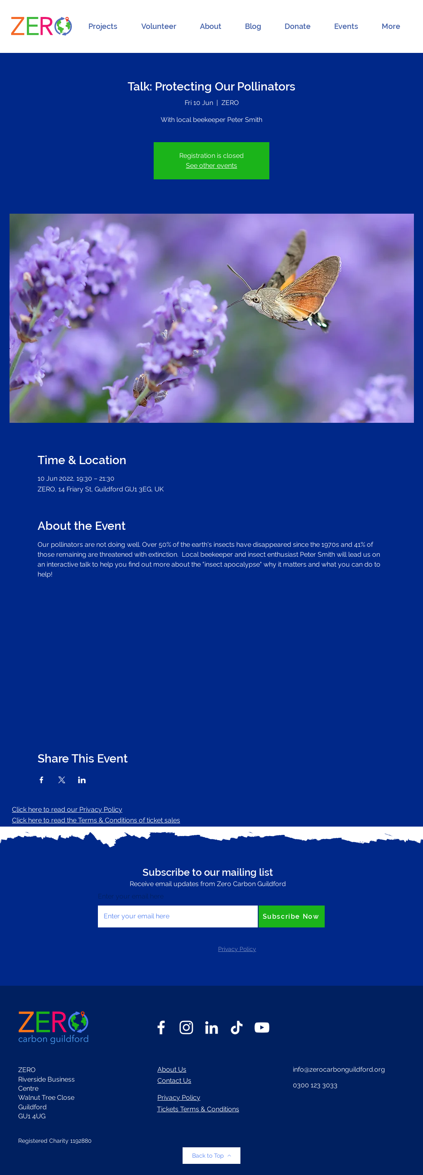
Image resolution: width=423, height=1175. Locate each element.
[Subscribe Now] (292, 916)
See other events (211, 165)
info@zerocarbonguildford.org (339, 1069)
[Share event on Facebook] (41, 780)
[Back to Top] (211, 1155)
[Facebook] (161, 1027)
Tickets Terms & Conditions (198, 1109)
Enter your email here (131, 896)
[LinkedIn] (211, 1027)
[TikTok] (237, 1027)
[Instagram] (186, 1027)
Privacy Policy (178, 1097)
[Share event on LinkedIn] (82, 780)
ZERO (27, 1070)
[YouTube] (262, 1027)
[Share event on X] (62, 780)
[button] (102, 26)
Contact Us (174, 1080)
